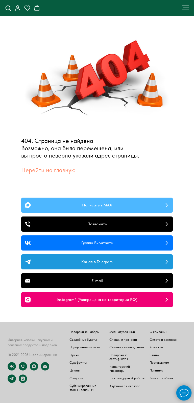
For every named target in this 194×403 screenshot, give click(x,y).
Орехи (74, 355)
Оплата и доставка (163, 340)
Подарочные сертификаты (118, 357)
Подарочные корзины (84, 347)
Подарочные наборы (84, 332)
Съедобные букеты (83, 340)
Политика (156, 370)
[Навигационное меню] (185, 8)
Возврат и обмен (161, 378)
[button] (8, 8)
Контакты (156, 347)
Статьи (154, 355)
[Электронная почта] (45, 369)
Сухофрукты (78, 362)
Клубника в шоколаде (124, 386)
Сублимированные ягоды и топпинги (82, 388)
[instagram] (23, 381)
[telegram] (12, 381)
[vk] (12, 369)
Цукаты (74, 370)
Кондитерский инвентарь (119, 369)
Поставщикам (159, 362)
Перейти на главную (48, 170)
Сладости (76, 378)
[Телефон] (23, 369)
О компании (158, 332)
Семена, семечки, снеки (126, 347)
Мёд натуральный (122, 332)
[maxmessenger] (34, 369)
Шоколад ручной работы (126, 378)
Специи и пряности (123, 340)
